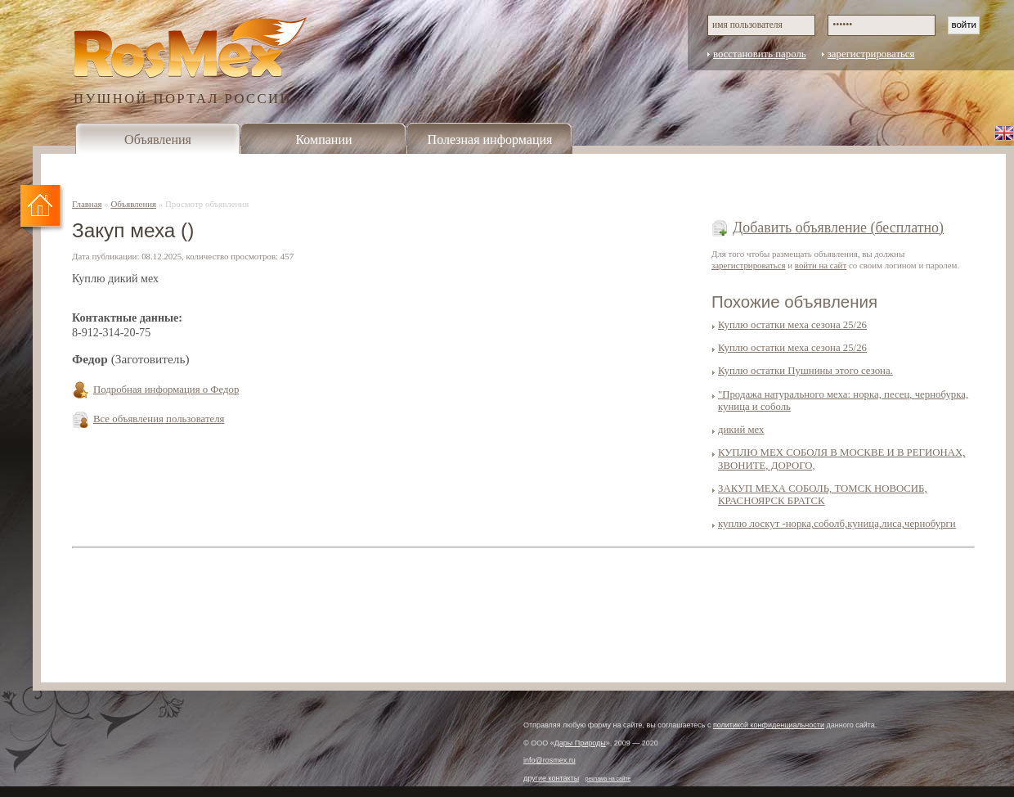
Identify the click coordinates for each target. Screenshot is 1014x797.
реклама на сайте (608, 778)
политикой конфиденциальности (768, 725)
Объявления (157, 139)
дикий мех (741, 429)
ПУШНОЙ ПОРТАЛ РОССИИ (183, 98)
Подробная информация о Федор (166, 389)
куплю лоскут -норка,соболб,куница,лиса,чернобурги (837, 523)
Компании (323, 139)
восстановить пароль (759, 54)
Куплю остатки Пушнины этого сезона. (805, 370)
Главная (87, 204)
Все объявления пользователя (159, 419)
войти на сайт (820, 265)
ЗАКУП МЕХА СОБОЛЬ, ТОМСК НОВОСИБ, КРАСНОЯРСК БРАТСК (822, 495)
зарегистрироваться (871, 54)
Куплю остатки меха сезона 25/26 (792, 325)
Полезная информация (490, 139)
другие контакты (551, 778)
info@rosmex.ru (549, 760)
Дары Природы (580, 743)
